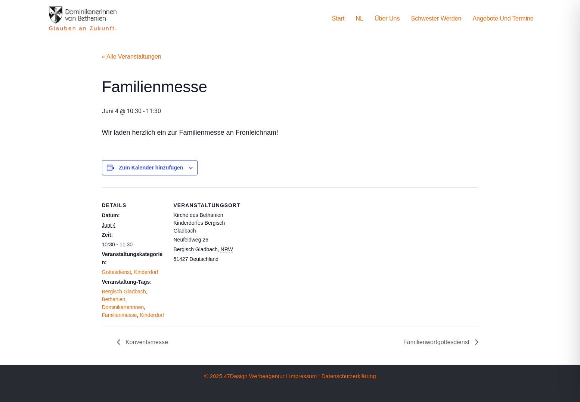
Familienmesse (119, 315)
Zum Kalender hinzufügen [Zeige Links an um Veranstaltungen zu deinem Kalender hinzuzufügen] (151, 168)
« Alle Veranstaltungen (131, 56)
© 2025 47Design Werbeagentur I (245, 376)
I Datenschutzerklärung (347, 376)
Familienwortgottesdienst (437, 342)
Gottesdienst (116, 272)
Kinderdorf (146, 272)
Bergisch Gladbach (124, 292)
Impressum (303, 376)
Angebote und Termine (502, 18)
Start (338, 18)
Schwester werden (436, 18)
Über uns (387, 18)
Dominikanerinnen (123, 307)
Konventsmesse (146, 342)
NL (359, 18)
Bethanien (113, 299)
